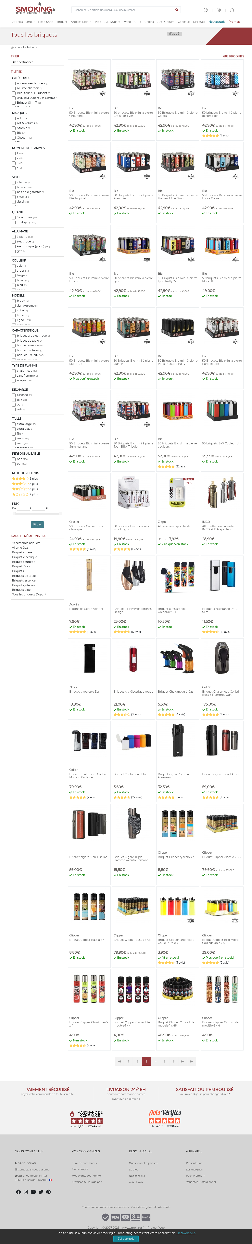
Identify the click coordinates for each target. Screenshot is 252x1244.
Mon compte (80, 1169)
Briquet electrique (24, 557)
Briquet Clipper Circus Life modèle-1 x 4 (132, 1024)
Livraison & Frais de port (87, 1181)
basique (24, 187)
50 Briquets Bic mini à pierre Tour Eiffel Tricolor (133, 445)
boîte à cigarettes (30, 192)
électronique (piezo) (33, 246)
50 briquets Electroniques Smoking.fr (131, 527)
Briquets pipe (21, 590)
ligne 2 (24, 320)
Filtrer (37, 524)
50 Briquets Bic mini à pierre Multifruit (89, 362)
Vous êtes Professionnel (201, 1181)
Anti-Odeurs (166, 22)
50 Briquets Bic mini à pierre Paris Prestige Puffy (177, 362)
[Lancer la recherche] (177, 10)
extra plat (25, 428)
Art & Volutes (27, 123)
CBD (137, 22)
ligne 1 (23, 315)
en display (26, 222)
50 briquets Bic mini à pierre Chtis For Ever (133, 114)
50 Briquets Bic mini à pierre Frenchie (133, 197)
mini (22, 443)
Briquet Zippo (21, 566)
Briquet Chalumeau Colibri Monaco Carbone (87, 775)
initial (22, 310)
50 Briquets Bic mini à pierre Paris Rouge (222, 362)
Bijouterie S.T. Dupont (33, 93)
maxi (23, 438)
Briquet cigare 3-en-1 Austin (221, 774)
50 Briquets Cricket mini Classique (86, 527)
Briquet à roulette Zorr (85, 691)
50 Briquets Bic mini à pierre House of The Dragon (177, 197)
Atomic (23, 128)
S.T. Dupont (112, 22)
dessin (23, 201)
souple (24, 380)
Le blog (134, 1169)
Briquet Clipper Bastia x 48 (132, 940)
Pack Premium (195, 1175)
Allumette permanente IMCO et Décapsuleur (218, 527)
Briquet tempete (23, 562)
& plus (25, 478)
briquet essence (30, 345)
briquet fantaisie (29, 350)
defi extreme (27, 305)
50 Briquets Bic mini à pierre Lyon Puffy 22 (177, 279)
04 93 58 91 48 (25, 1163)
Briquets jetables (23, 585)
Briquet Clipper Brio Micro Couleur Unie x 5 (176, 941)
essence (24, 395)
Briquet (62, 22)
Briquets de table (24, 576)
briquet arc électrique (33, 335)
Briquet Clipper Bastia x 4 (87, 940)
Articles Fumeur (23, 22)
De (21, 508)
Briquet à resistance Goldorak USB (171, 610)
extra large (26, 424)
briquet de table (30, 340)
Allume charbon (29, 88)
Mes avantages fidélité (86, 1175)
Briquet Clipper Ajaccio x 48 (221, 857)
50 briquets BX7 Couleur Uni (221, 443)
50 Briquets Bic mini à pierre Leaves (89, 279)
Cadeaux (184, 22)
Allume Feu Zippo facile (174, 526)
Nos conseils (137, 1175)
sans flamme (27, 375)
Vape (127, 22)
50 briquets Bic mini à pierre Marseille (221, 279)
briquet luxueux (30, 355)
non (22, 459)
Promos (234, 22)
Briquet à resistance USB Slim (219, 610)
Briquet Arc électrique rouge (133, 691)
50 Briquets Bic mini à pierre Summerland (89, 445)
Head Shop (45, 22)
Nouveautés (217, 22)
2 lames (23, 182)
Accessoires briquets (32, 83)
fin (20, 433)
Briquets (18, 571)
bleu (22, 285)
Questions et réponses (143, 1163)
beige (22, 275)
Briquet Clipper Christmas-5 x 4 (88, 1024)
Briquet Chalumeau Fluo (130, 774)
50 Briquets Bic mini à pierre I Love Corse (222, 197)
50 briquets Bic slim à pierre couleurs (177, 445)
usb (21, 409)
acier (21, 265)
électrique (25, 241)
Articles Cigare (81, 22)
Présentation (194, 1163)
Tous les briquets (27, 47)
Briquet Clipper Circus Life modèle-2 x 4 (220, 1024)
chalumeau (27, 370)
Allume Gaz (20, 547)
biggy (23, 300)
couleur (23, 197)
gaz (21, 251)
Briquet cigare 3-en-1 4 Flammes (173, 775)
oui (20, 404)
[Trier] (37, 62)
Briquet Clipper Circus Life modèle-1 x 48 (176, 1024)
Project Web (156, 1227)
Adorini (23, 118)
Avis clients (136, 1182)
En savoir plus (185, 1233)
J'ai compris (126, 1238)
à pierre (25, 237)
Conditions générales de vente (150, 1207)
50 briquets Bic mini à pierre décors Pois (221, 114)
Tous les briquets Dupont (29, 594)
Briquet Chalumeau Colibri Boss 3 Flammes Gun (220, 693)
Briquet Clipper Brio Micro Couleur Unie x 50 (220, 941)
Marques (199, 22)
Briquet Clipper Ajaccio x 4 (176, 857)
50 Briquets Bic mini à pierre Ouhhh (133, 362)
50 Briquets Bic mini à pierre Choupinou (89, 114)
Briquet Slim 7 (29, 102)
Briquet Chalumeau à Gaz (175, 691)
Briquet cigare (22, 552)
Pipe (98, 22)
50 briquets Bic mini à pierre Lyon (133, 279)
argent (23, 270)
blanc (23, 280)
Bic (21, 133)
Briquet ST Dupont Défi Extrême (37, 97)
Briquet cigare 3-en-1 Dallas (88, 857)
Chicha (149, 22)
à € (39, 508)
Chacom (24, 137)
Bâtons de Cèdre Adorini (86, 609)
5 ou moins (27, 217)
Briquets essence (23, 580)
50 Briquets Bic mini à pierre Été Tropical (89, 197)
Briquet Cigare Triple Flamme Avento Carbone (131, 858)
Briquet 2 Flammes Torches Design (133, 610)
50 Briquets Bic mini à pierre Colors (177, 114)
